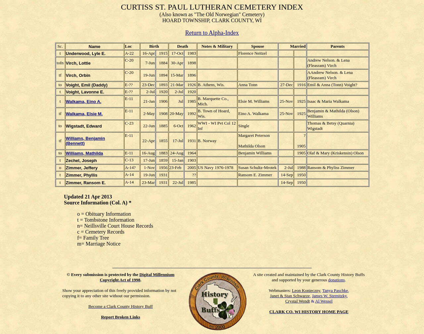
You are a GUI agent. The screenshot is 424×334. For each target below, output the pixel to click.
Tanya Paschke (335, 290)
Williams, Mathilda (84, 153)
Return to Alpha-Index (212, 32)
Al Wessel (324, 301)
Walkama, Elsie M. (84, 113)
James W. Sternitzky (329, 295)
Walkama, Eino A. (83, 101)
